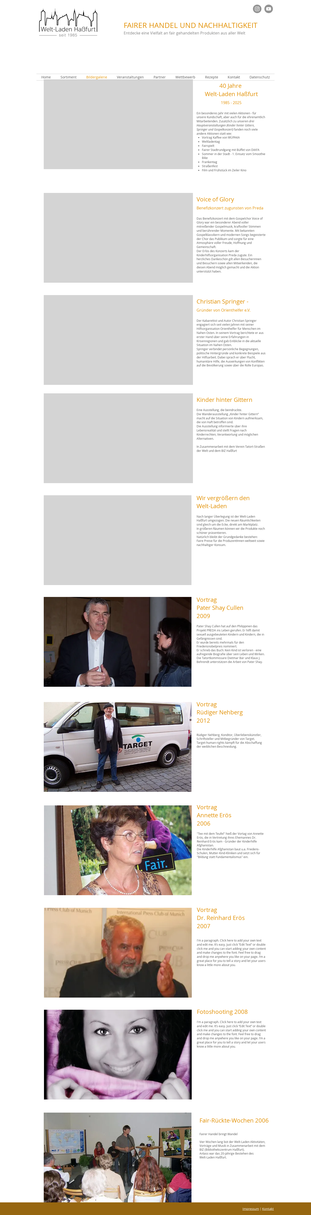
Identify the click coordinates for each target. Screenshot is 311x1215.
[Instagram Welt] (257, 9)
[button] (118, 124)
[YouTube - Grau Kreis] (268, 9)
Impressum (250, 1209)
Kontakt (268, 1209)
